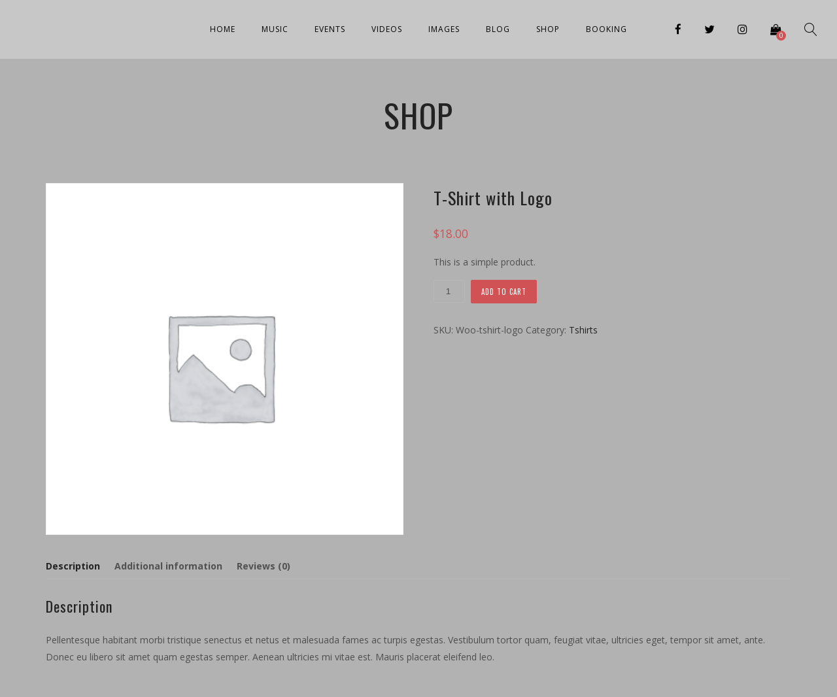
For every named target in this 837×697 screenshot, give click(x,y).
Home (222, 29)
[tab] (76, 566)
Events (330, 29)
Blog (498, 29)
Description (73, 566)
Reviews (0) (263, 566)
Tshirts (583, 330)
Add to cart (503, 291)
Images (444, 29)
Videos (386, 29)
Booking (606, 29)
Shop (548, 29)
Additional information (168, 566)
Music (275, 29)
